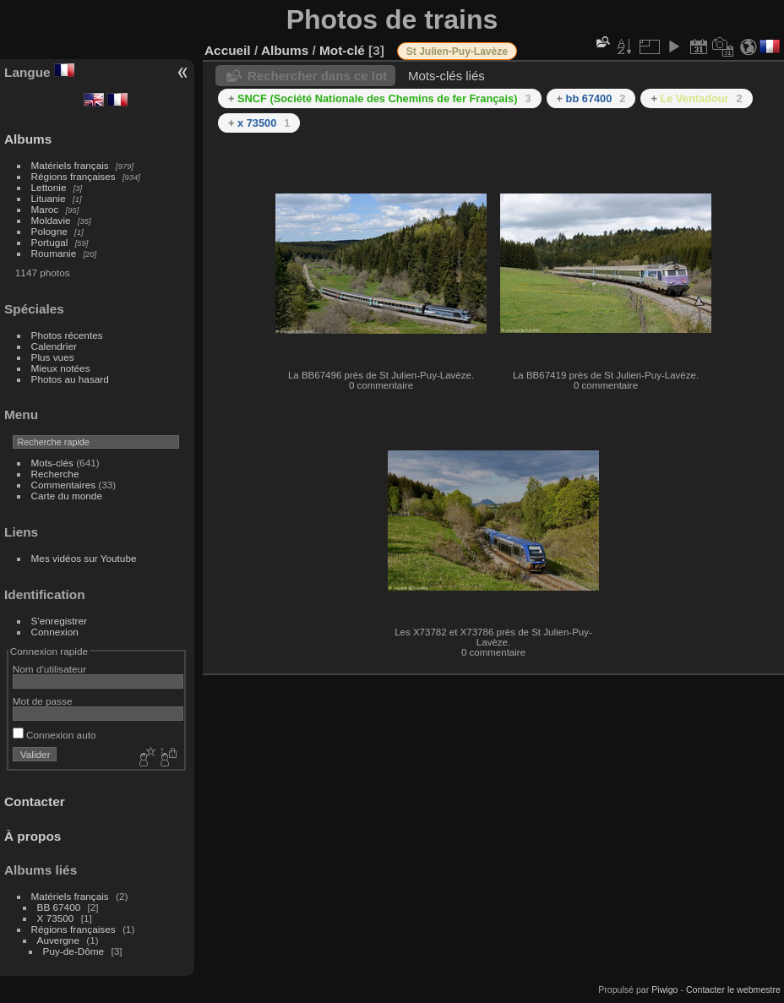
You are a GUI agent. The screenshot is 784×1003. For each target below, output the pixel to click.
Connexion (55, 631)
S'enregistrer (59, 620)
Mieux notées (60, 367)
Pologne (49, 231)
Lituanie (48, 198)
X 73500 (55, 918)
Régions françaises (73, 176)
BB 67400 (59, 907)
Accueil (227, 50)
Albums (28, 139)
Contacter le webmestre (733, 989)
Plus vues (52, 357)
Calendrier (54, 346)
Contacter (34, 801)
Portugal (49, 242)
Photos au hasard (70, 378)
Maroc (45, 209)
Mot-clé (342, 50)
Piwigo (664, 989)
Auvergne (58, 940)
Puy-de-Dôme (74, 951)
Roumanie (54, 253)
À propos (32, 836)
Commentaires (63, 484)
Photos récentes (67, 335)
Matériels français (70, 165)
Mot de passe (43, 700)
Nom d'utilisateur (49, 668)
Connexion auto (54, 734)
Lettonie (49, 187)
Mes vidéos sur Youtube (84, 558)
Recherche (55, 473)
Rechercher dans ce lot (317, 75)
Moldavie (51, 220)
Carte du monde (66, 495)
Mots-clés (52, 462)
